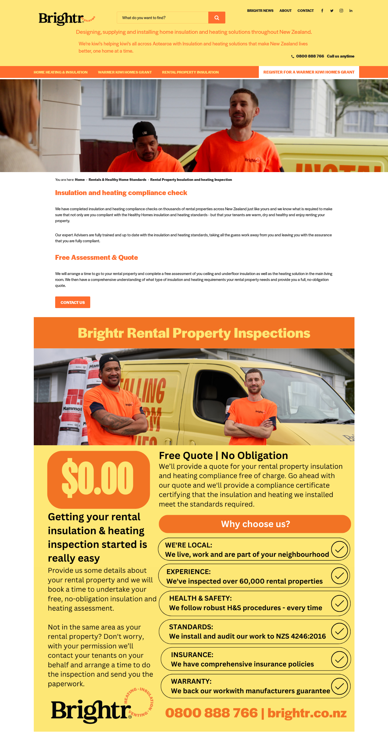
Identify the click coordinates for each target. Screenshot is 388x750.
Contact (306, 10)
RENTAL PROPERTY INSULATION (190, 72)
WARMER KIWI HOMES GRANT (125, 72)
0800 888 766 (307, 56)
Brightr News (260, 10)
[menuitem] (82, 179)
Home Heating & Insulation (61, 72)
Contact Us (73, 302)
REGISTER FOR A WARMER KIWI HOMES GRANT (308, 72)
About (285, 10)
